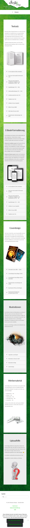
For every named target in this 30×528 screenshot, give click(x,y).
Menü (15, 12)
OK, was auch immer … (15, 520)
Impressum (15, 506)
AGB (15, 509)
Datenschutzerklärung (15, 508)
